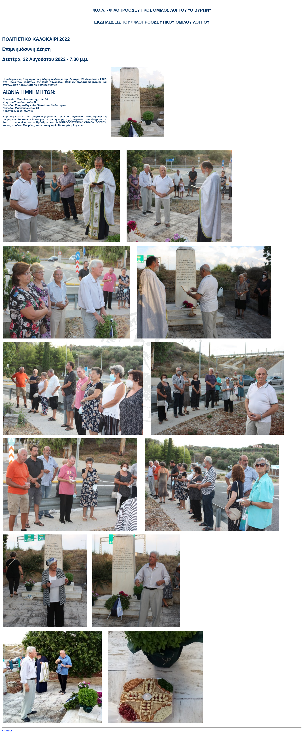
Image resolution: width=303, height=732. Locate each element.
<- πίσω (7, 730)
